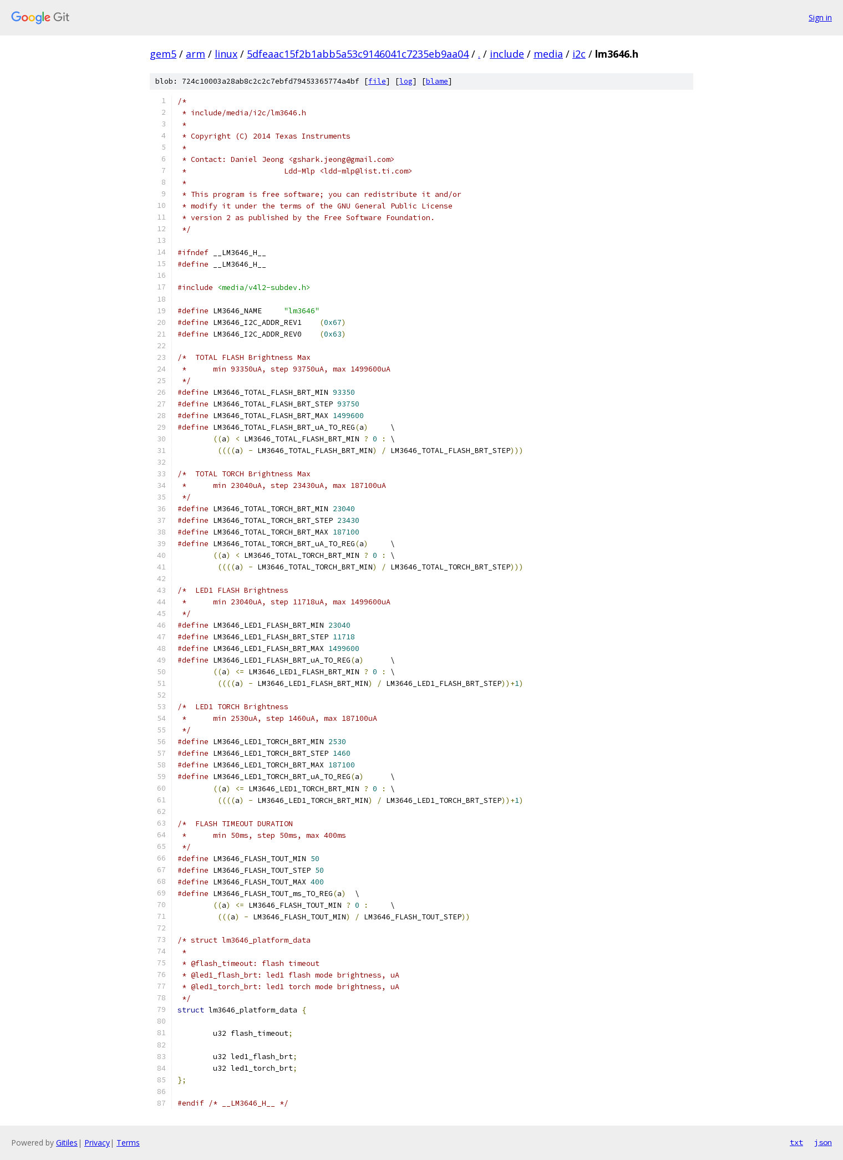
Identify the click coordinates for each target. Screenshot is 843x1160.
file (377, 81)
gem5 (163, 53)
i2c (579, 53)
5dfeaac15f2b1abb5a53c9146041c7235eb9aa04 (358, 53)
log (406, 81)
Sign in (820, 17)
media (548, 53)
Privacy (97, 1142)
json (823, 1142)
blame (437, 81)
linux (226, 53)
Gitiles (67, 1142)
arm (195, 53)
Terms (128, 1142)
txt (796, 1142)
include (507, 53)
